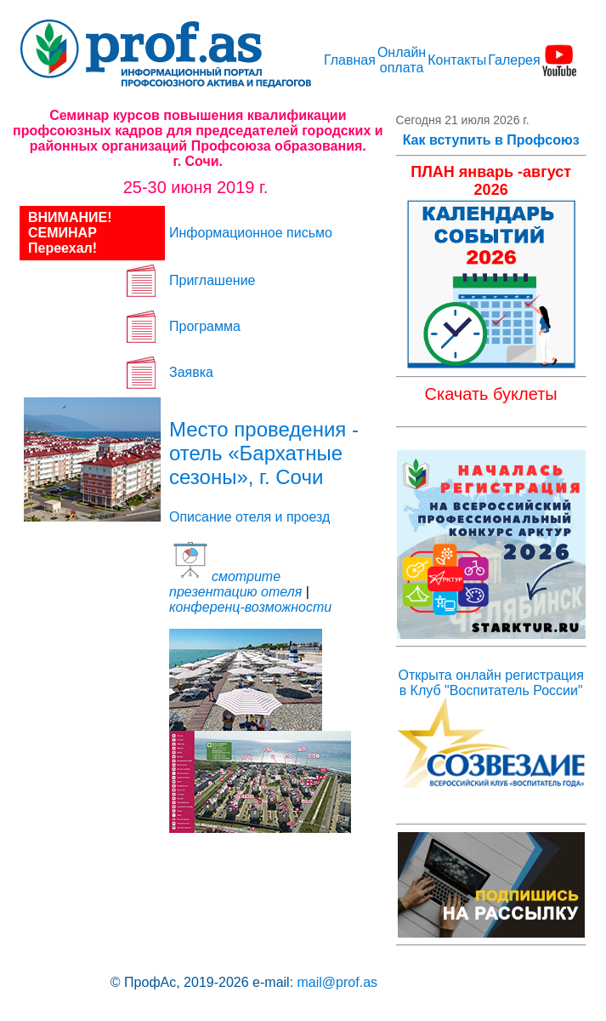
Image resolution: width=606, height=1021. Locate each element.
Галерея (514, 60)
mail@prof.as (337, 982)
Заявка (191, 372)
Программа (205, 326)
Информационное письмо (250, 232)
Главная (350, 60)
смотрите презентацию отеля (235, 584)
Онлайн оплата (401, 60)
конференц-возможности (250, 607)
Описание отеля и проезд (249, 517)
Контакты (457, 60)
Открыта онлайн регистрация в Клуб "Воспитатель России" (490, 683)
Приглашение (212, 280)
